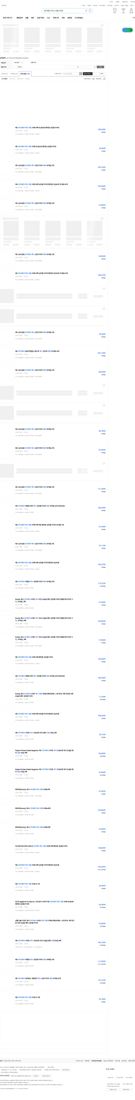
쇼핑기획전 (109, 5)
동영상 (70, 18)
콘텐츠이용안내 (46, 1076)
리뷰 (63, 18)
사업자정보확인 (65, 1070)
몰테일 (117, 2)
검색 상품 (25, 74)
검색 (100, 67)
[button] (114, 11)
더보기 (132, 5)
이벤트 (122, 5)
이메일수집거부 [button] (113, 1089)
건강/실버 (16, 62)
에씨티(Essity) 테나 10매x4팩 (32, 808)
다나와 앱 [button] (4, 5)
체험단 (126, 5)
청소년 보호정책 (108, 1061)
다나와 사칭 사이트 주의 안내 (12, 1061)
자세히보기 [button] (35, 1076)
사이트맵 (117, 1061)
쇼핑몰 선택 (58, 73)
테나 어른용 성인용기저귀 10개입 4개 (34, 582)
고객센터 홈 (110, 1077)
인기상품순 (4, 79)
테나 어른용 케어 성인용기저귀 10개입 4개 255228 (40, 506)
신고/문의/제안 (119, 1077)
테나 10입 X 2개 (27, 997)
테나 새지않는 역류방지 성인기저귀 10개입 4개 (38, 978)
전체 (4, 74)
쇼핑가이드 (40, 18)
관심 (27, 131)
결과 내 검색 (87, 73)
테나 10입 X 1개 (27, 884)
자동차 (83, 5)
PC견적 (95, 5)
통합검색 (20, 18)
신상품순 (27, 79)
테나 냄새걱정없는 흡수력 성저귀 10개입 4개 (37, 351)
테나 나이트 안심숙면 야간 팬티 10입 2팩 (36, 733)
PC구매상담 (102, 5)
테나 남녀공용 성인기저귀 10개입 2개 (34, 165)
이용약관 (87, 1061)
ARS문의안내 (126, 1089)
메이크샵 (133, 2)
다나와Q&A (79, 18)
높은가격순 (20, 79)
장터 (32, 18)
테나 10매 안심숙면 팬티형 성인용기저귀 (35, 147)
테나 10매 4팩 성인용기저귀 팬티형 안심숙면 (37, 563)
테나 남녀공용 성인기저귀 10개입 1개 (34, 544)
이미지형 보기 (97, 73)
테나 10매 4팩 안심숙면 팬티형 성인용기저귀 (37, 128)
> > (27, 134)
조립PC (89, 5)
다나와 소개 (79, 1061)
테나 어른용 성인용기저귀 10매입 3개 (34, 960)
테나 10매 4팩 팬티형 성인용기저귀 (34, 657)
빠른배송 (20, 67)
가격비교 (14, 74)
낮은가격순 (12, 79)
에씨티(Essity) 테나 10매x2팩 (32, 827)
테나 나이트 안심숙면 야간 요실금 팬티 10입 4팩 (38, 941)
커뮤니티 (116, 5)
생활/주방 (33, 62)
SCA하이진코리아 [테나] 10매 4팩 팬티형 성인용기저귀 (41, 846)
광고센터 (124, 1061)
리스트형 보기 (94, 73)
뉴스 (48, 18)
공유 (132, 18)
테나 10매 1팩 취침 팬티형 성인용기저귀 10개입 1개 (39, 525)
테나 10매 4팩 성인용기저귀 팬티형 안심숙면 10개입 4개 (41, 184)
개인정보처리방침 (96, 1061)
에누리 (111, 2)
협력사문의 (132, 1061)
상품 (26, 18)
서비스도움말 (128, 1077)
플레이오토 (125, 2)
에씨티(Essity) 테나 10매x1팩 (32, 789)
